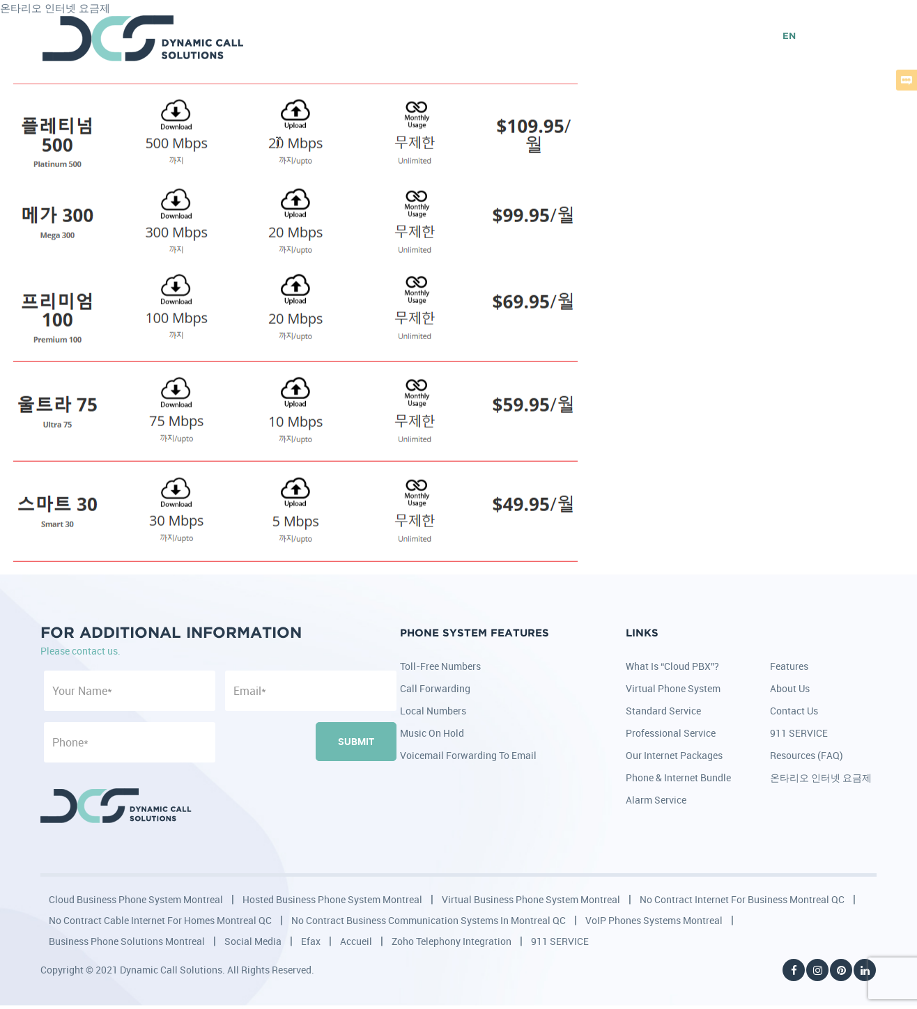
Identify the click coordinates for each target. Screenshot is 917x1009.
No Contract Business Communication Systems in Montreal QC (428, 920)
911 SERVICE (799, 733)
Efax (311, 941)
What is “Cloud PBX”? (672, 666)
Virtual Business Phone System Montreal (531, 899)
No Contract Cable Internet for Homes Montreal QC (160, 920)
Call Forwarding (435, 688)
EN (789, 36)
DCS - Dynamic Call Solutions (143, 38)
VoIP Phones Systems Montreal (654, 920)
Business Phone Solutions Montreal (127, 941)
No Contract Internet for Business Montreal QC (742, 899)
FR (812, 36)
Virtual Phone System (673, 688)
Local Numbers (433, 710)
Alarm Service (656, 799)
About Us (790, 688)
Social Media (253, 941)
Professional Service (671, 733)
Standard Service (663, 710)
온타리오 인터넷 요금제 (821, 777)
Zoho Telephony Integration (451, 941)
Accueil (356, 941)
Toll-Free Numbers (440, 666)
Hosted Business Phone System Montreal (332, 899)
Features (789, 666)
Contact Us (794, 710)
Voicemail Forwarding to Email (468, 755)
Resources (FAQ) (806, 755)
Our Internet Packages (674, 755)
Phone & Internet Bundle (678, 777)
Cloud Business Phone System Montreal (136, 899)
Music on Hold (432, 733)
